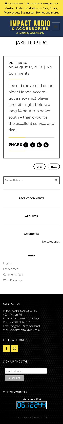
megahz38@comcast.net (25, 326)
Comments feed (13, 274)
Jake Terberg (18, 63)
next (54, 166)
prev (39, 166)
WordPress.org (12, 280)
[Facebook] (6, 348)
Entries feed (10, 269)
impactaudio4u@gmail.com (44, 3)
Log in (7, 263)
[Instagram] (14, 348)
